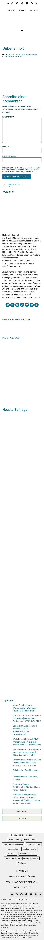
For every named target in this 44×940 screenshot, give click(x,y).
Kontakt (22, 10)
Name (5, 147)
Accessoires (13, 849)
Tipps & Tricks (33, 844)
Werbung (34, 10)
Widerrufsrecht (22, 887)
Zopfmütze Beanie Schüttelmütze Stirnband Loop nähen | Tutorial (26, 787)
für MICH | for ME (28, 854)
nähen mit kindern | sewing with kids (22, 858)
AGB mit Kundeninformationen (22, 882)
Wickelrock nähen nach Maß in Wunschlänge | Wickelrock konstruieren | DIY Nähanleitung (27, 742)
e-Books (12, 854)
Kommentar (8, 117)
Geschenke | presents (13, 844)
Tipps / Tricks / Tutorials (21, 835)
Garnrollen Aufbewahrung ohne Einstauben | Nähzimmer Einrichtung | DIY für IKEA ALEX (27, 718)
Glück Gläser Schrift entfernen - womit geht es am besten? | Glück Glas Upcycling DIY (27, 752)
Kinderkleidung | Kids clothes (22, 839)
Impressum (22, 871)
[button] (22, 31)
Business (22, 863)
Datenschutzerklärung (22, 876)
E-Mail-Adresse (10, 156)
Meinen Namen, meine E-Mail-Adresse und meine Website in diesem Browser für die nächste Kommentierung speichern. (21, 169)
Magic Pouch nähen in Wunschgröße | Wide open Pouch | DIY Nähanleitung (24, 708)
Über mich (10, 10)
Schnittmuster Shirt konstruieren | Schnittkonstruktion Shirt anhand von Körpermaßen (27, 763)
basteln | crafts (29, 849)
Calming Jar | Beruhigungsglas (26, 770)
